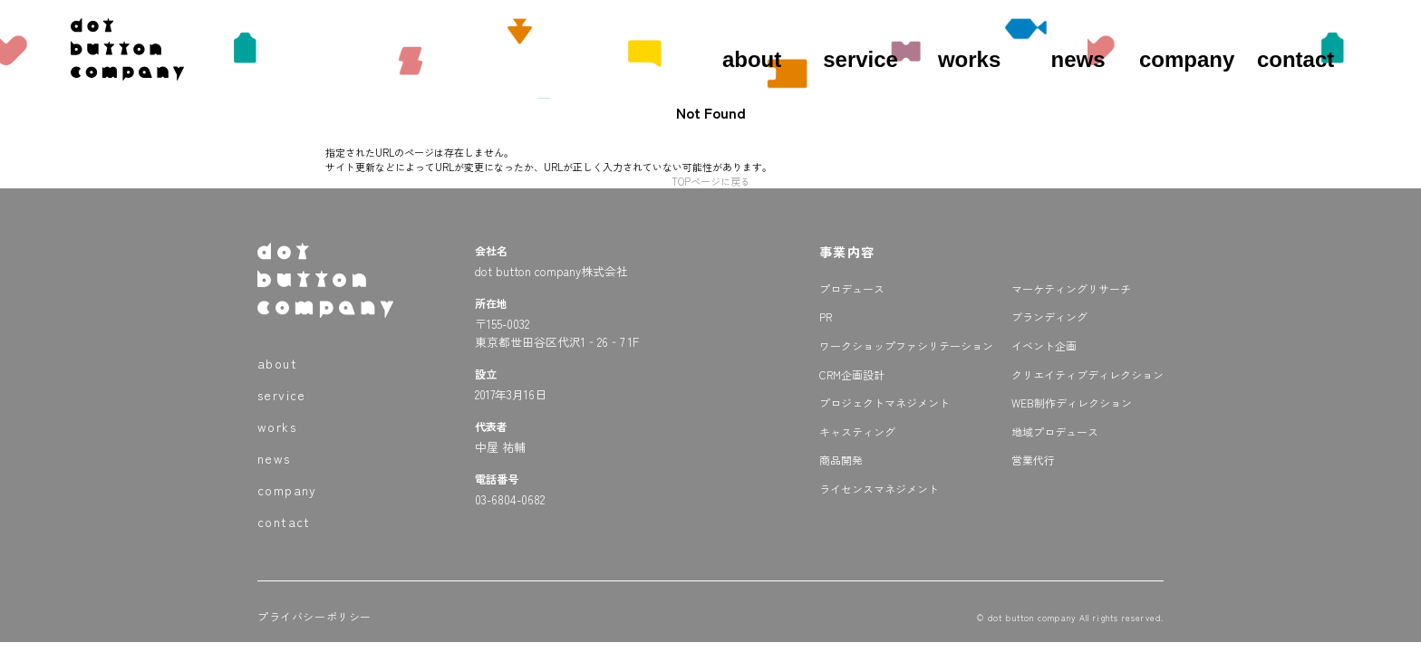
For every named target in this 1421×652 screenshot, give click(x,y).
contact (1295, 59)
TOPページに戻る (711, 181)
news (1078, 59)
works (969, 59)
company (1186, 59)
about (751, 59)
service (860, 59)
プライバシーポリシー (314, 616)
